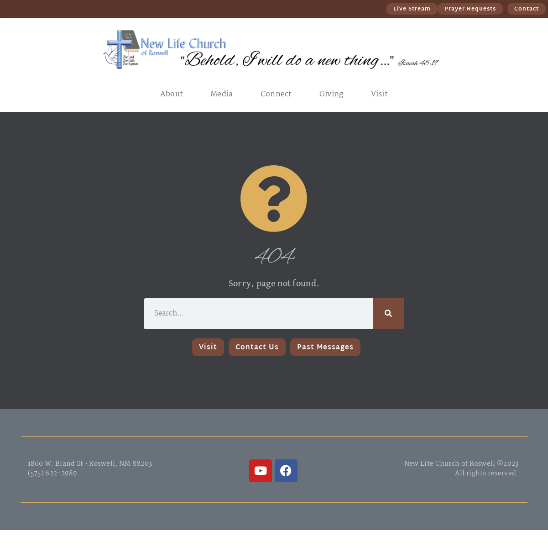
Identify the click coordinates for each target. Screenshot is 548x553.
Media (221, 94)
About (171, 94)
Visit (379, 94)
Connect (276, 94)
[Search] (388, 313)
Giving (331, 94)
